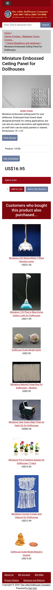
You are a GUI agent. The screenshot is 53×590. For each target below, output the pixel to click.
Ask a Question (11, 158)
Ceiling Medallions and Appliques (23, 43)
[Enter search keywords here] (21, 25)
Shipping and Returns (34, 580)
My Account (24, 574)
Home (7, 33)
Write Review (9, 137)
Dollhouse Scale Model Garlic (26, 350)
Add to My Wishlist (36, 189)
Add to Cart (17, 189)
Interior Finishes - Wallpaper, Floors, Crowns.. (22, 38)
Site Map (39, 574)
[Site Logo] (26, 14)
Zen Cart (32, 588)
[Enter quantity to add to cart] (7, 189)
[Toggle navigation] (8, 3)
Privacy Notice (11, 580)
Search (45, 25)
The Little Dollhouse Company (35, 585)
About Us (9, 574)
